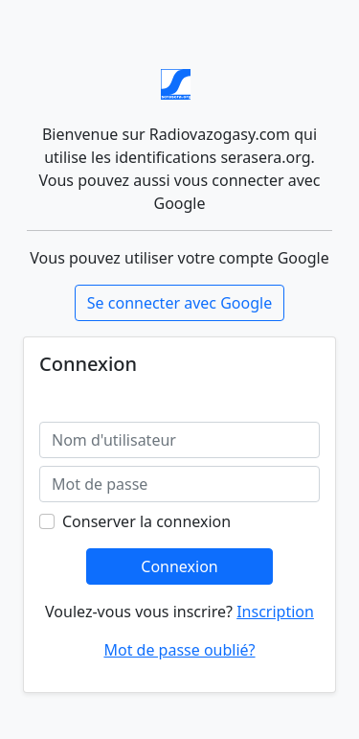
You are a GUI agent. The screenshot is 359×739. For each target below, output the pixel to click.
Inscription (275, 611)
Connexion (179, 566)
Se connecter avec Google (179, 302)
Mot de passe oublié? (179, 649)
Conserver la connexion (146, 521)
